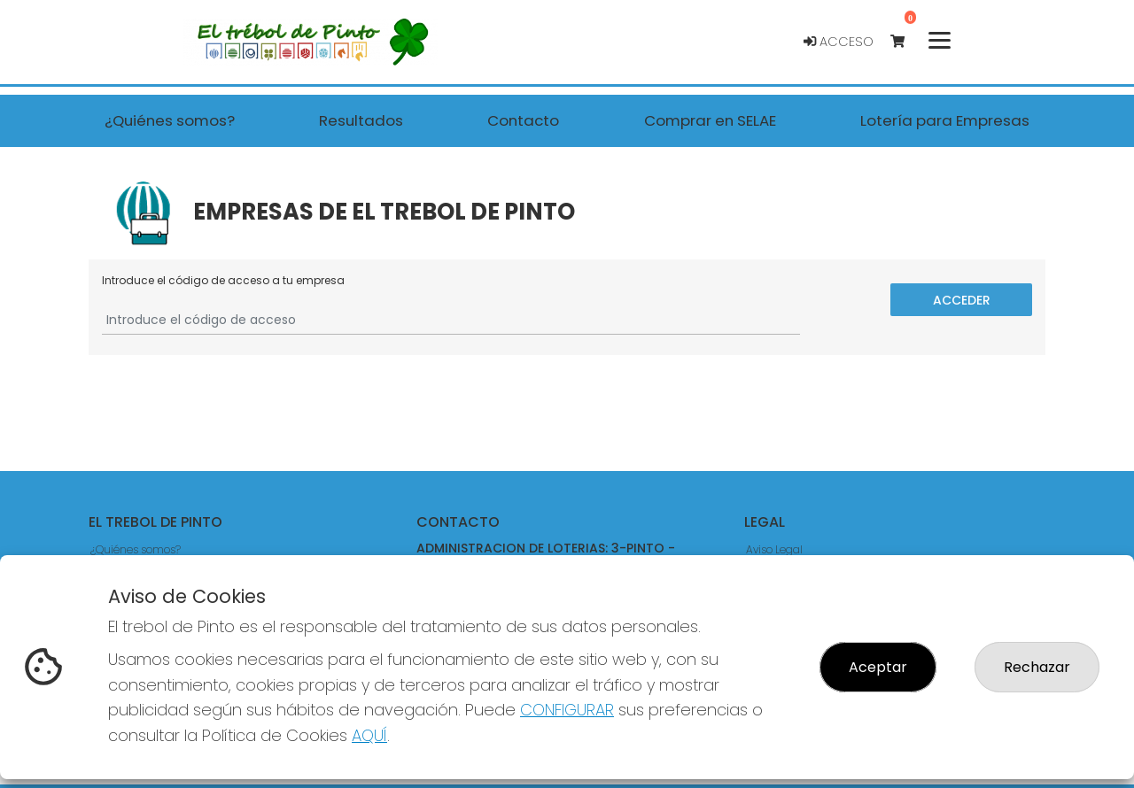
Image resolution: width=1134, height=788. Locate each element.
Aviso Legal (774, 549)
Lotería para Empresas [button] (944, 120)
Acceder (961, 299)
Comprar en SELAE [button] (710, 120)
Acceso (839, 41)
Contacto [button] (523, 120)
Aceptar (878, 667)
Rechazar (1037, 667)
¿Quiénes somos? (135, 549)
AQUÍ (369, 735)
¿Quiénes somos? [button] (170, 120)
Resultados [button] (361, 120)
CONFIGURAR (567, 710)
